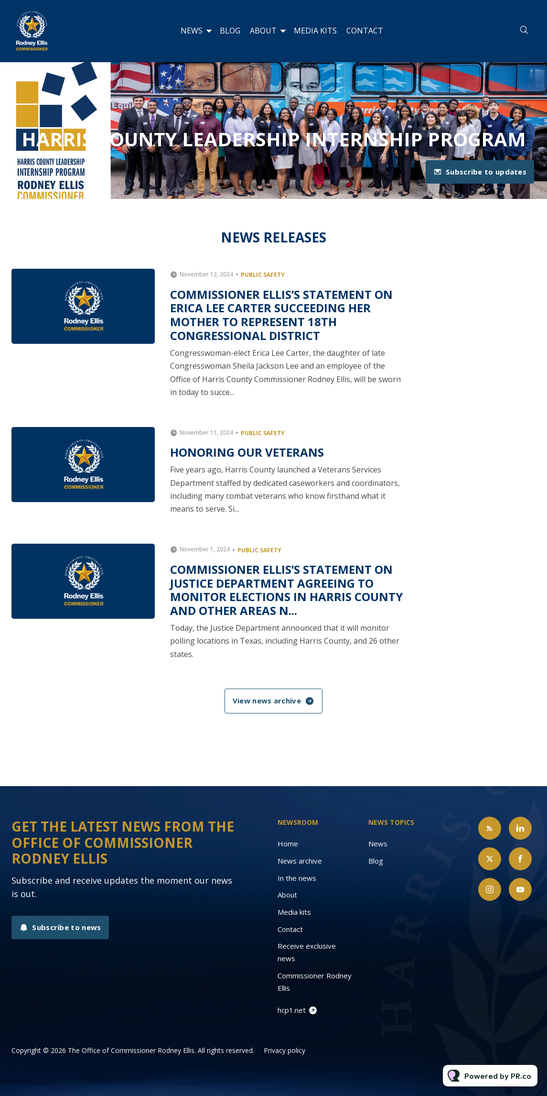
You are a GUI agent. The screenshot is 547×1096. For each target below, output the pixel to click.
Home (288, 843)
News (192, 30)
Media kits (315, 30)
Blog (230, 30)
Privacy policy (284, 1050)
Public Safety (263, 275)
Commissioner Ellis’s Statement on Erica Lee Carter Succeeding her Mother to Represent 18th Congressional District (281, 314)
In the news (297, 878)
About (263, 30)
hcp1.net (292, 1010)
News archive (300, 861)
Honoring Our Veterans (247, 452)
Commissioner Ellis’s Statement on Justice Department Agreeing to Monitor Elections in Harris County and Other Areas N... (286, 589)
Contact (364, 30)
